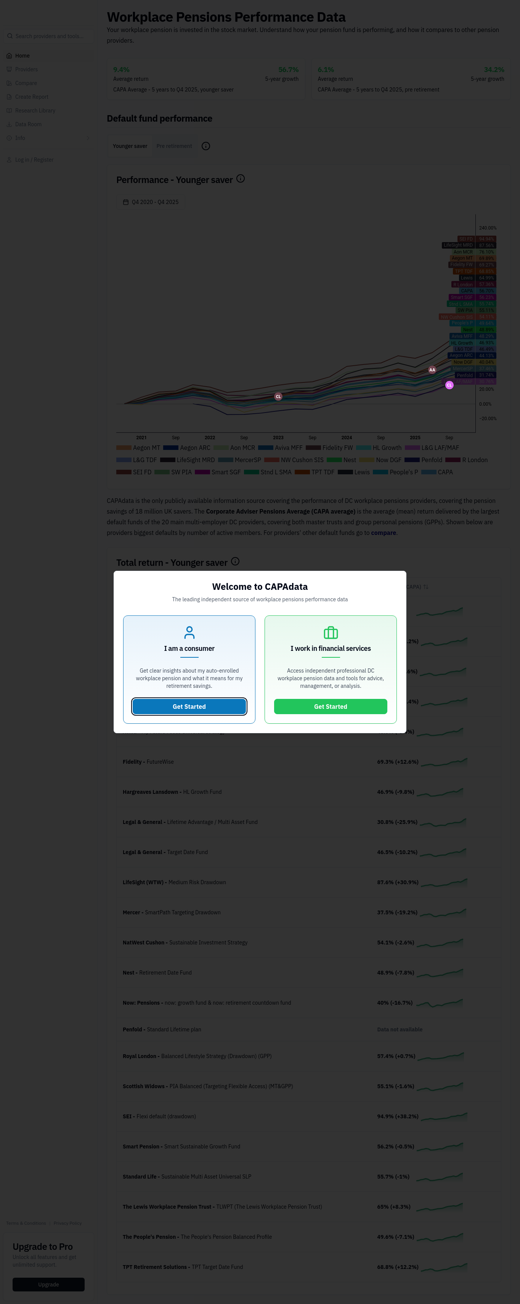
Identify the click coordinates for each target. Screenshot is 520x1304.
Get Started (189, 706)
